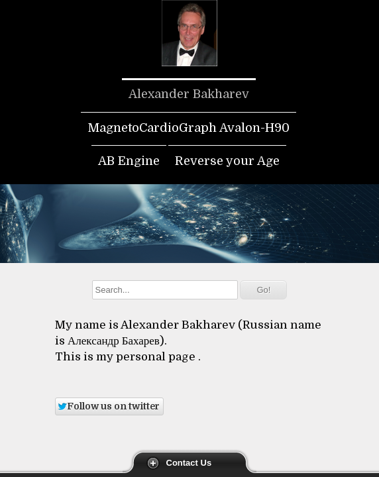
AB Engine (129, 161)
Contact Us (189, 463)
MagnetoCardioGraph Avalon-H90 (188, 127)
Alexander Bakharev (189, 94)
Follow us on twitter (108, 406)
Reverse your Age (227, 161)
